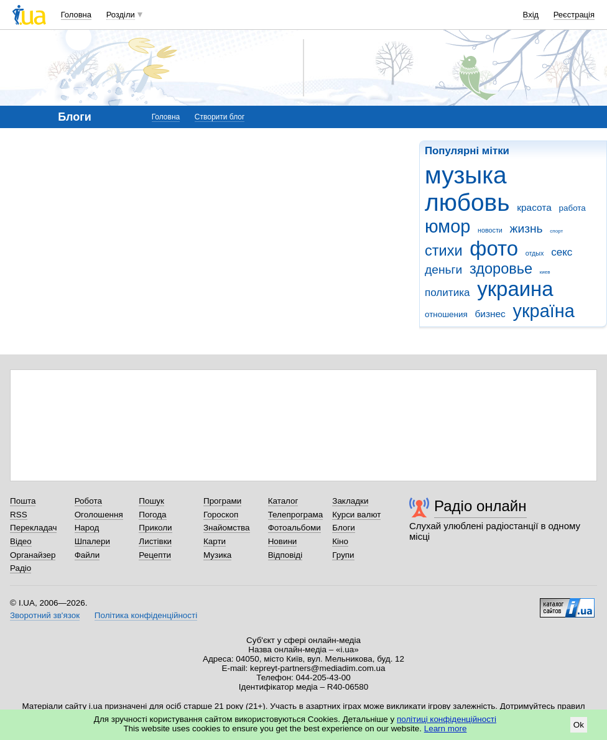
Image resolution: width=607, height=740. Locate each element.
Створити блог (220, 117)
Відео (21, 541)
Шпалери (92, 541)
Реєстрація (574, 14)
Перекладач (33, 527)
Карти (214, 541)
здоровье (501, 269)
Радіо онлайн (480, 505)
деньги (443, 269)
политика (447, 292)
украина (515, 288)
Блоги (343, 527)
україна (544, 311)
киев (545, 272)
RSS (18, 514)
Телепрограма (295, 514)
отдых (535, 253)
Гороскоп (220, 514)
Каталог (283, 501)
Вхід (531, 14)
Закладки (350, 501)
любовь (467, 202)
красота (534, 207)
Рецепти (155, 555)
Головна (76, 14)
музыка (466, 175)
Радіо (20, 568)
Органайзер (32, 555)
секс (561, 252)
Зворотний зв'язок (45, 615)
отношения (446, 314)
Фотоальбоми (294, 527)
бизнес (490, 313)
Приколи (155, 527)
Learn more (445, 728)
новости (490, 230)
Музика (217, 555)
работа (571, 208)
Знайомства (226, 527)
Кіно (340, 541)
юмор (447, 226)
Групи (343, 555)
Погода (152, 514)
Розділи (120, 14)
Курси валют (356, 514)
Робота (88, 501)
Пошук (151, 501)
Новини (282, 541)
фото (494, 248)
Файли (87, 555)
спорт (556, 231)
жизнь (526, 228)
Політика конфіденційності (146, 615)
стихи (444, 251)
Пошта (22, 501)
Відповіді (285, 555)
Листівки (155, 541)
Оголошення (99, 514)
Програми (222, 501)
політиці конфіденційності (446, 719)
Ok (578, 724)
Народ (87, 527)
